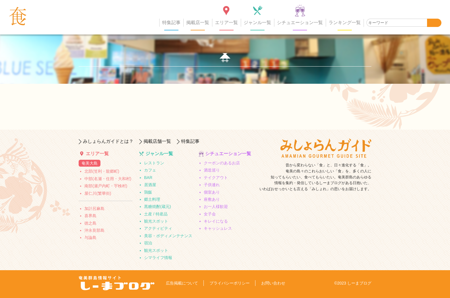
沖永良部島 (94, 230)
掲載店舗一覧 (157, 141)
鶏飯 (148, 192)
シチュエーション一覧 (300, 22)
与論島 (90, 237)
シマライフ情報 (158, 257)
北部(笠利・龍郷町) (101, 171)
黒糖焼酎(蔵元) (157, 206)
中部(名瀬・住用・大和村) (107, 178)
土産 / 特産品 (156, 214)
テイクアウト (216, 177)
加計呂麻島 (94, 208)
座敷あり (212, 199)
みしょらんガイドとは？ (108, 141)
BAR (148, 177)
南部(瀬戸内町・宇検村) (105, 186)
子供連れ (212, 184)
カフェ (150, 170)
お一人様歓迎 (216, 206)
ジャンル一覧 (257, 22)
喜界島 (90, 215)
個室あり (212, 192)
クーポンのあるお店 (222, 163)
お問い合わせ (273, 283)
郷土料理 (152, 199)
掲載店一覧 (197, 22)
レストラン (154, 163)
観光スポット (156, 221)
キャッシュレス (218, 228)
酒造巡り (212, 170)
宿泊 (148, 243)
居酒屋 (150, 184)
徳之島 (90, 223)
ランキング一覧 (345, 22)
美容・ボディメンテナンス (168, 235)
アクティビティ (158, 228)
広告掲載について (182, 283)
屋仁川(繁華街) (97, 193)
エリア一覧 (226, 22)
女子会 (210, 214)
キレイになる (216, 221)
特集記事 (171, 22)
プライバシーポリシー (230, 283)
